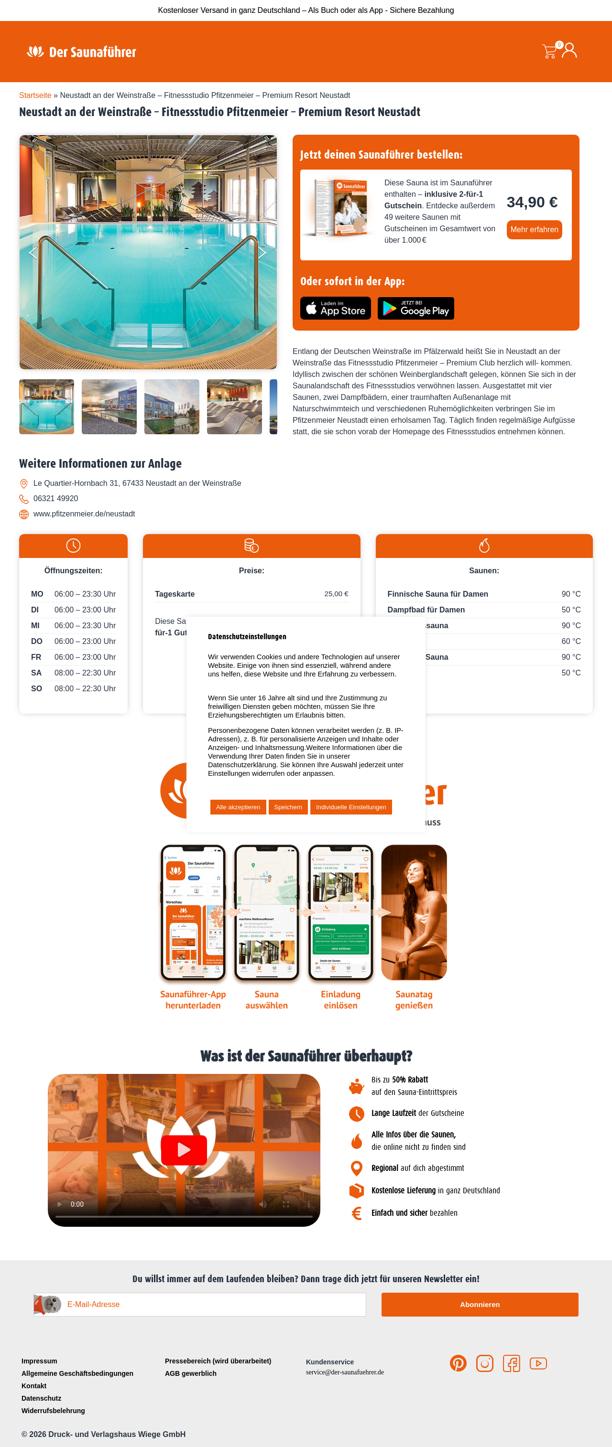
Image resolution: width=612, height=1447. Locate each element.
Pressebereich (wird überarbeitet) (218, 1361)
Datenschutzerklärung (242, 765)
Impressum (39, 1361)
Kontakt (34, 1386)
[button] (184, 1151)
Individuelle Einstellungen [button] (351, 807)
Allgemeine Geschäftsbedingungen (77, 1373)
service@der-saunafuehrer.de (345, 1372)
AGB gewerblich (191, 1373)
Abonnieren (480, 1304)
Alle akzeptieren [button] (238, 807)
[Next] (268, 255)
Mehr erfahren (535, 229)
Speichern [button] (288, 807)
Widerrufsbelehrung (53, 1411)
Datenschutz (41, 1398)
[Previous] (41, 255)
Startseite (35, 95)
